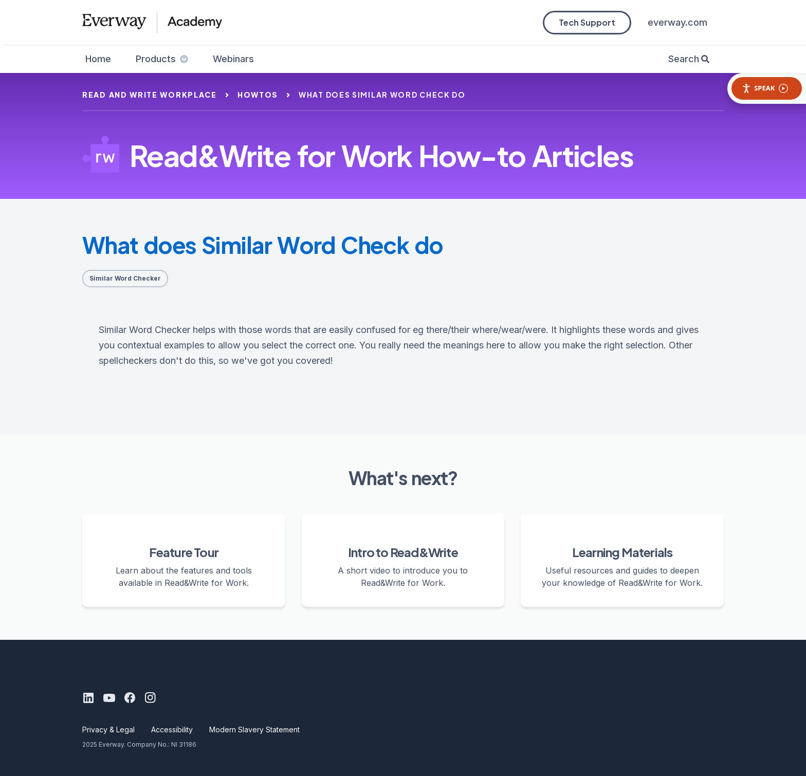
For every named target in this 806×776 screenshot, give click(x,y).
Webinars (233, 58)
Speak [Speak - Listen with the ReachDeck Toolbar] (765, 88)
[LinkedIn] (88, 698)
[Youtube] (109, 698)
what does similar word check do (382, 94)
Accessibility (172, 729)
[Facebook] (129, 698)
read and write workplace (149, 94)
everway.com (677, 22)
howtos (257, 94)
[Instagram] (150, 698)
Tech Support (587, 22)
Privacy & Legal (108, 729)
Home (98, 58)
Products (162, 58)
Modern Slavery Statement (254, 729)
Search (683, 58)
